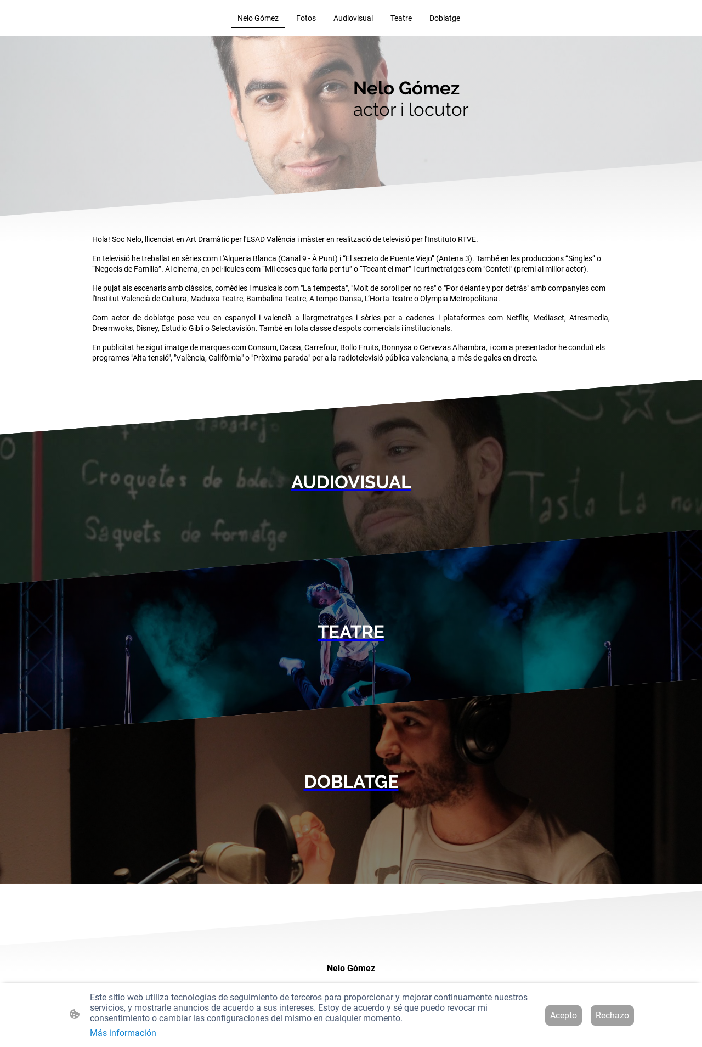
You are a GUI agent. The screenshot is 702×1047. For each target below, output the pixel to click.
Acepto (563, 1015)
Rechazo (612, 1015)
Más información (123, 1033)
